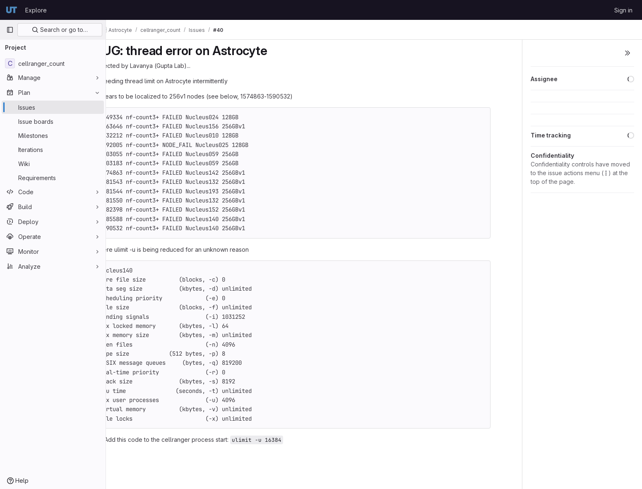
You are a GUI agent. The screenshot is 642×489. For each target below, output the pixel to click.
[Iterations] (53, 149)
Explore (36, 10)
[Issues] (53, 107)
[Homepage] (12, 10)
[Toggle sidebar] (627, 53)
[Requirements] (53, 177)
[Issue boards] (53, 121)
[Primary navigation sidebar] (10, 29)
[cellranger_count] (53, 63)
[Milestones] (53, 135)
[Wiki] (53, 163)
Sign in (623, 10)
